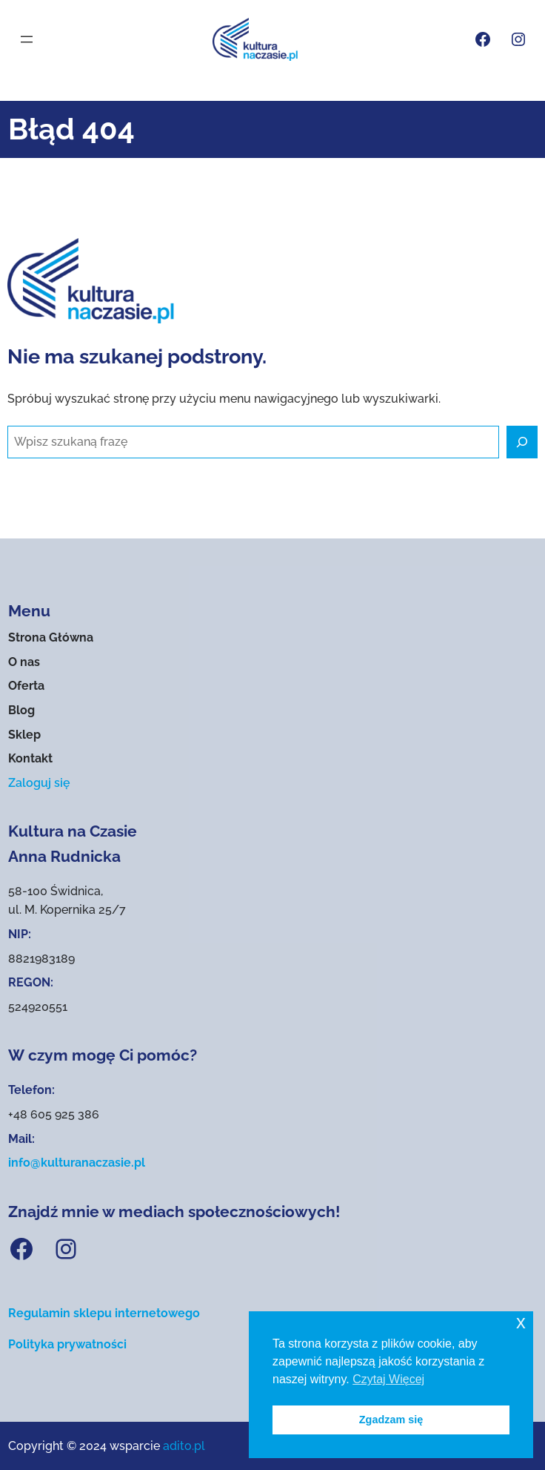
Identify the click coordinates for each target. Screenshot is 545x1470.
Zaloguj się (39, 783)
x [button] (521, 1322)
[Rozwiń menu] (27, 39)
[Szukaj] (522, 442)
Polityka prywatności (67, 1344)
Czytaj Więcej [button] (388, 1379)
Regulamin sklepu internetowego (104, 1313)
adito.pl (184, 1446)
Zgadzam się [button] (391, 1419)
